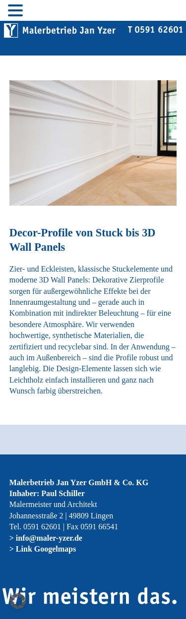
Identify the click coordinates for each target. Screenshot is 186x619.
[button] (18, 601)
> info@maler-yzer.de (45, 538)
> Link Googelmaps (42, 549)
